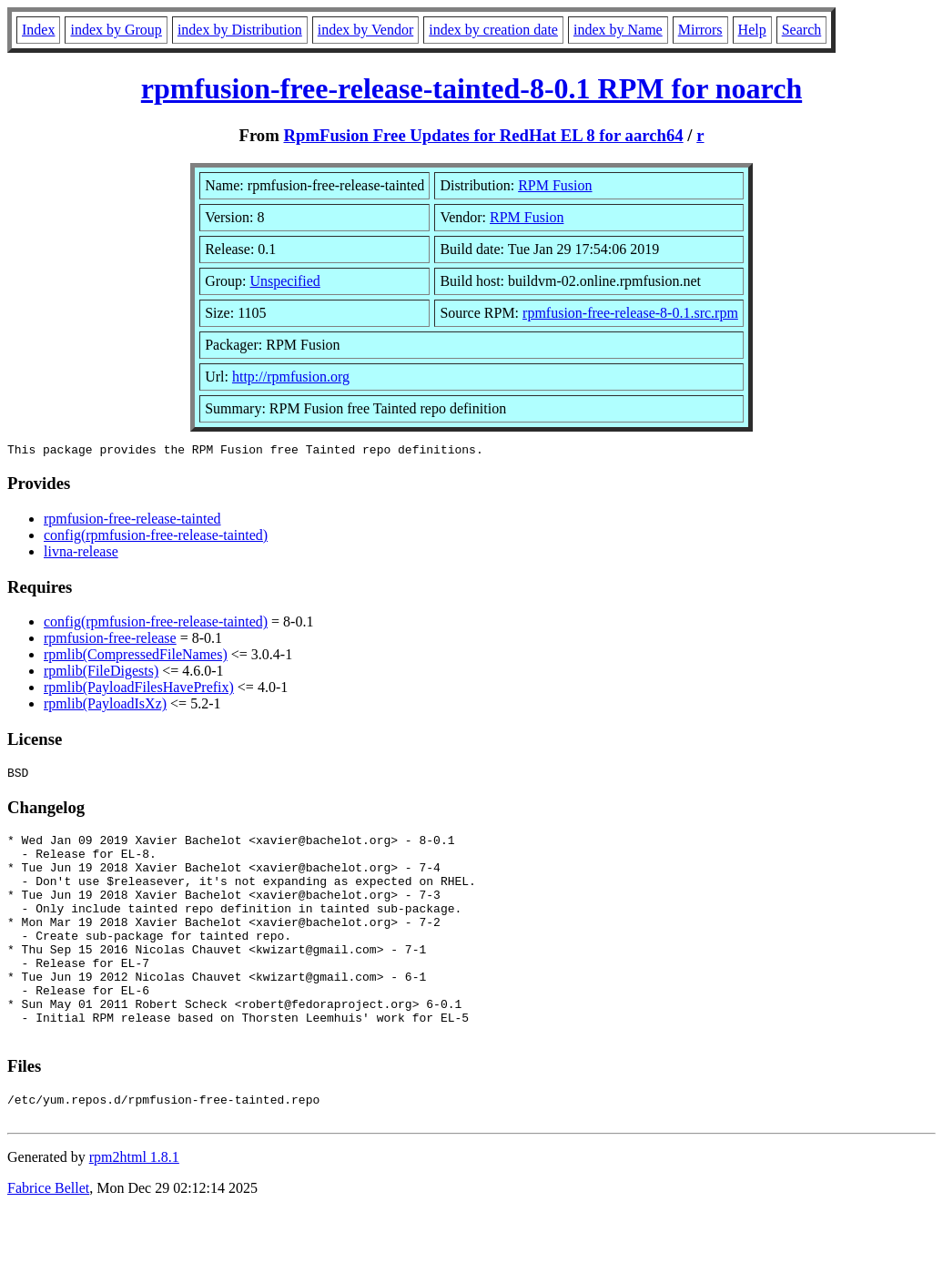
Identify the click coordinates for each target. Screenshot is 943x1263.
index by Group (115, 29)
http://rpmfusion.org (291, 376)
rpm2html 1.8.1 (134, 1209)
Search (802, 29)
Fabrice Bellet (48, 1240)
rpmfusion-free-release (110, 640)
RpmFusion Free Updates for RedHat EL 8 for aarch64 (483, 135)
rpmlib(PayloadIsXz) (105, 706)
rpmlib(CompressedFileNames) (136, 657)
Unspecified (284, 281)
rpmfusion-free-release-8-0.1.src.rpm (630, 313)
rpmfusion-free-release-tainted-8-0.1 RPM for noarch (471, 88)
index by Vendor (365, 29)
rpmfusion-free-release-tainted (132, 521)
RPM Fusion (555, 185)
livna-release (81, 554)
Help (752, 29)
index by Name (618, 29)
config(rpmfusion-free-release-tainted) (156, 537)
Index (38, 29)
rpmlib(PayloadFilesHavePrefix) (139, 690)
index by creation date (493, 29)
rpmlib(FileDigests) (101, 673)
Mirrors (700, 29)
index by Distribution (239, 29)
